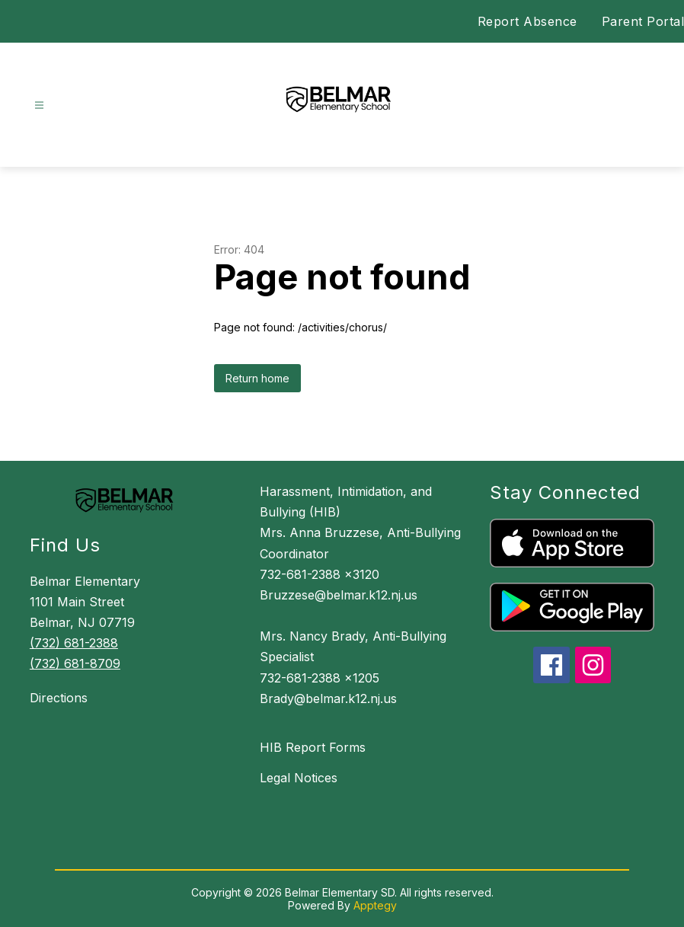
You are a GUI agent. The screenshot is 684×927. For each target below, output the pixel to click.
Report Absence (527, 21)
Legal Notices (298, 777)
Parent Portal (643, 21)
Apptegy (375, 905)
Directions (59, 697)
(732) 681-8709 (75, 663)
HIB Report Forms (313, 747)
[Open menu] (39, 105)
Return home (257, 378)
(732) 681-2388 (74, 642)
